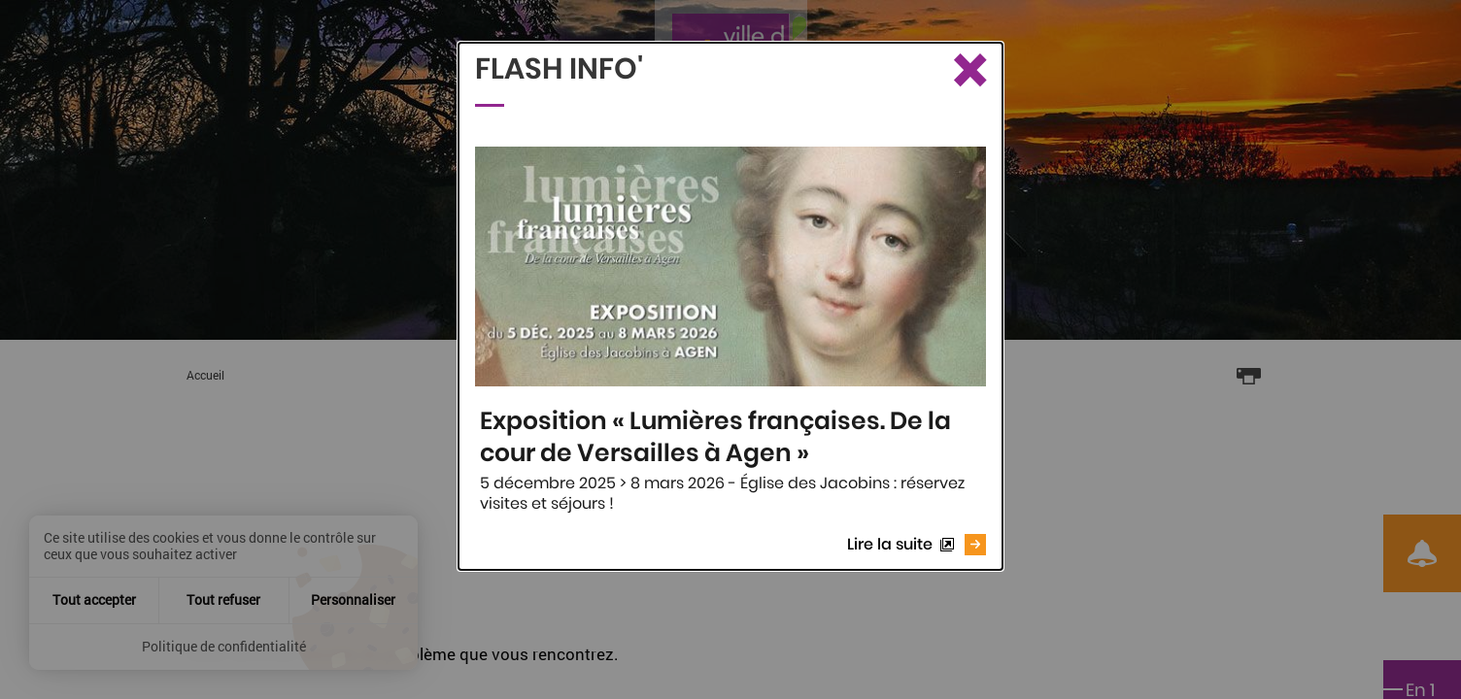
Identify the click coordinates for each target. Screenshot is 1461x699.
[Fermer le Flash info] (968, 71)
